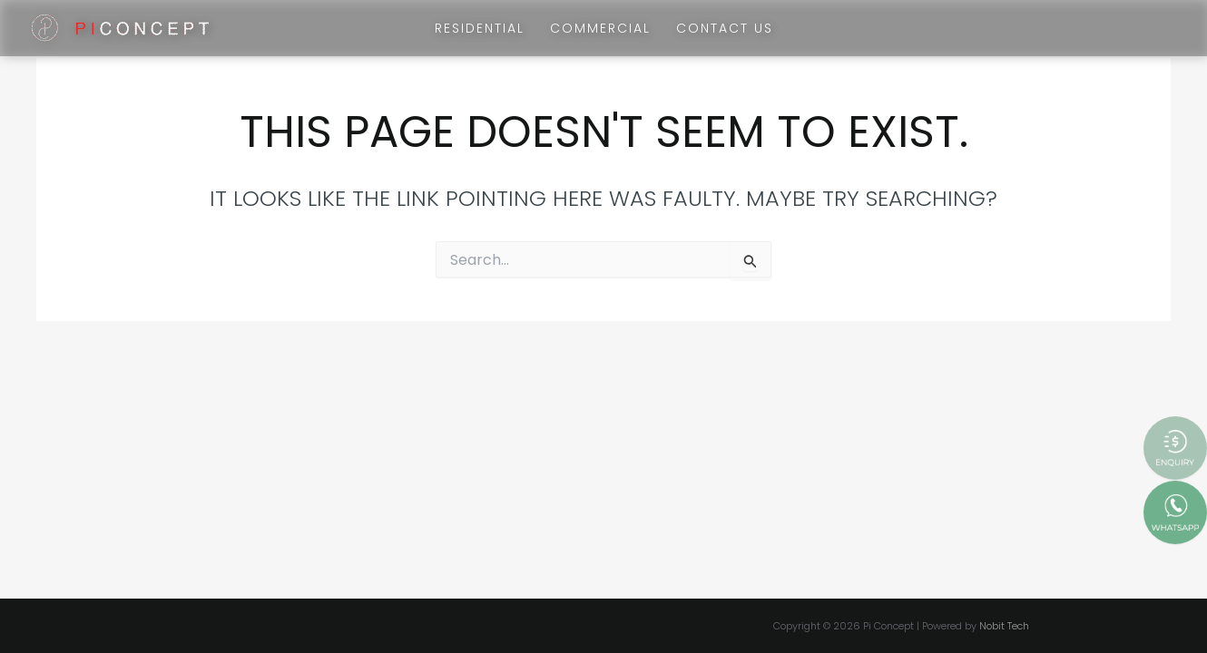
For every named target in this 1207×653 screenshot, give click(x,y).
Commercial (600, 28)
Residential (480, 28)
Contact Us (724, 28)
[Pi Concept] (120, 26)
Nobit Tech (1004, 626)
